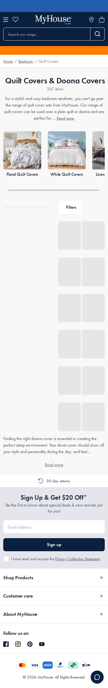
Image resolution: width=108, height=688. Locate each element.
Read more (65, 118)
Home (8, 61)
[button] (69, 207)
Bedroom (25, 61)
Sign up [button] (54, 544)
